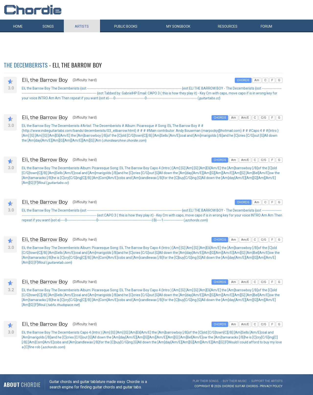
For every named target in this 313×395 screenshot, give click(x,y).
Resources (227, 26)
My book (178, 26)
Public (125, 26)
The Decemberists (26, 64)
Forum (266, 26)
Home (18, 26)
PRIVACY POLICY (271, 386)
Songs (48, 26)
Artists (82, 26)
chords (252, 386)
